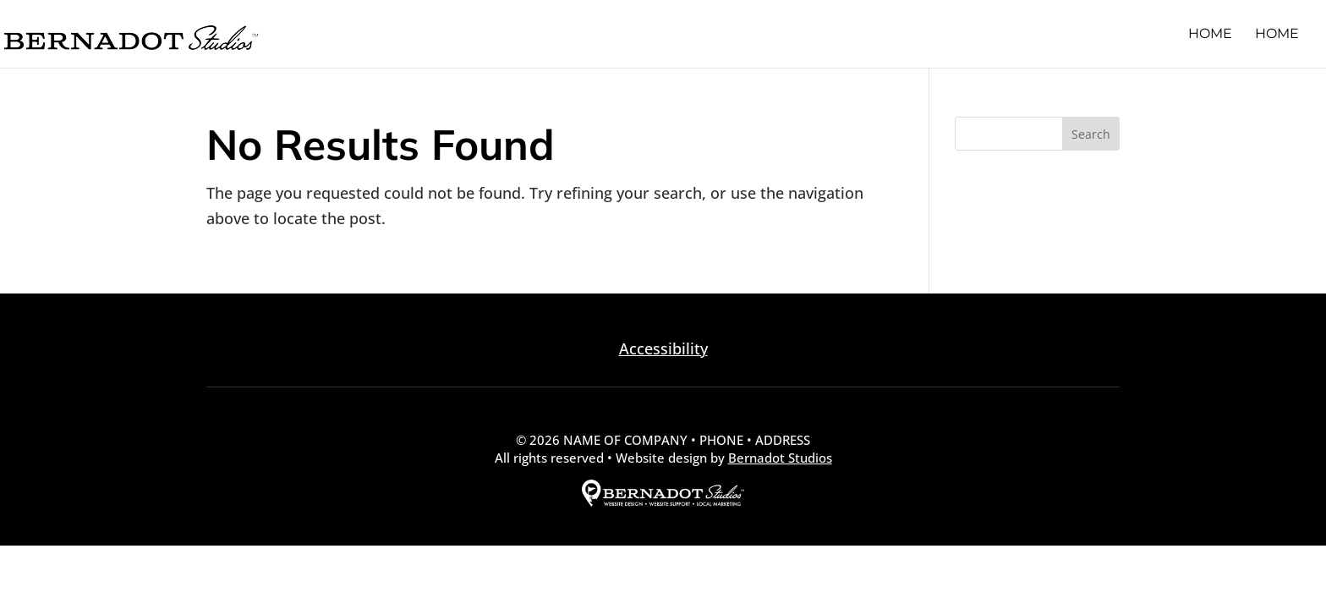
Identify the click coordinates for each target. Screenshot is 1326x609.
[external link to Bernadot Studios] (663, 501)
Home (1210, 34)
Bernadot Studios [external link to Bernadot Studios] (780, 457)
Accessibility (663, 348)
